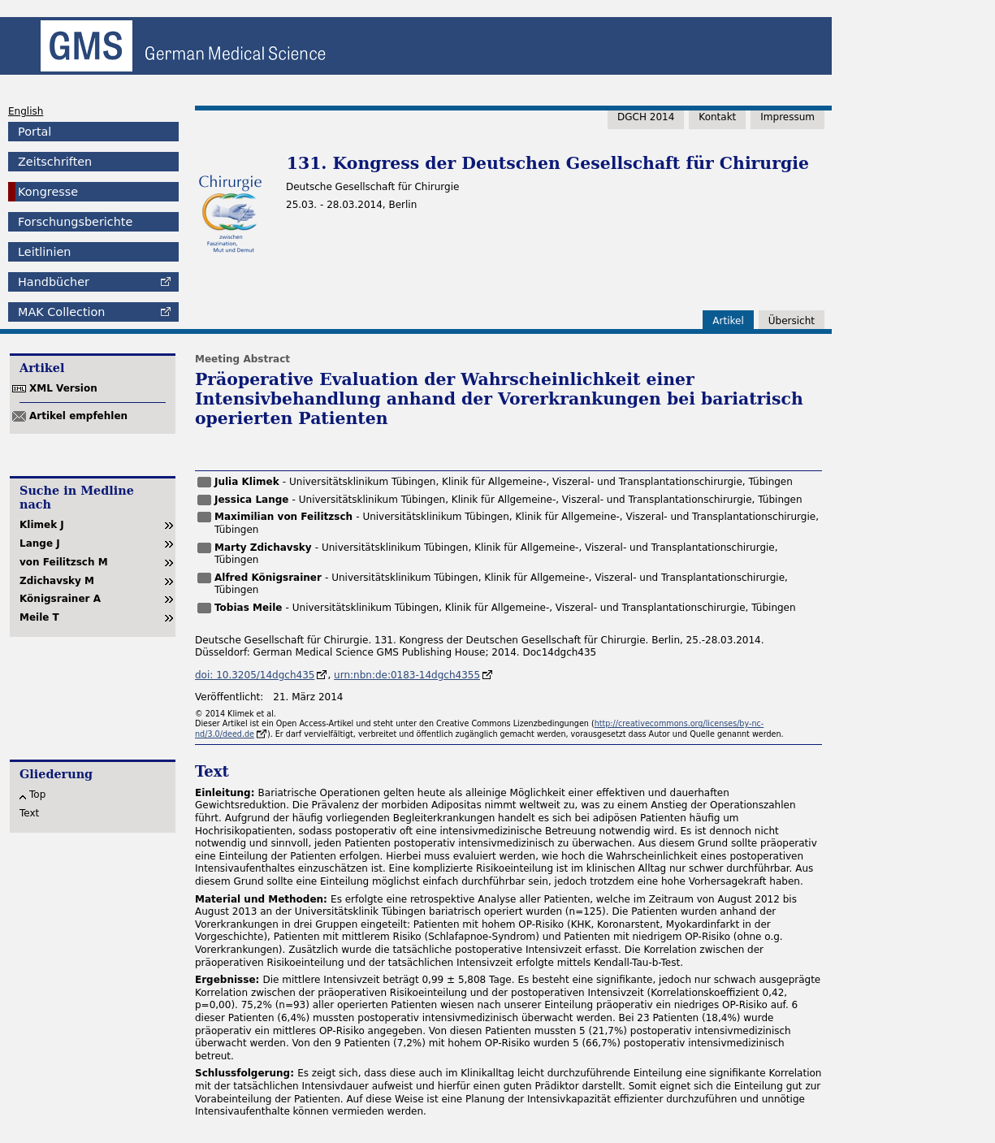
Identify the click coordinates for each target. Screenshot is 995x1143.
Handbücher (53, 281)
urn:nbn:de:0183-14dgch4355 (407, 675)
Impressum (787, 117)
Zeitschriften (55, 161)
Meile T (39, 617)
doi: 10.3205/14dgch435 (254, 675)
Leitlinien (44, 251)
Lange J (39, 543)
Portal (34, 131)
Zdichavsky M (56, 581)
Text (29, 813)
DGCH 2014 (645, 117)
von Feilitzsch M (63, 562)
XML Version (63, 388)
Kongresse (48, 191)
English (25, 111)
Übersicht (791, 321)
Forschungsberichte (75, 221)
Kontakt (717, 117)
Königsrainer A (60, 598)
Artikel (727, 321)
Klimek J (41, 524)
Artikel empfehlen (78, 416)
